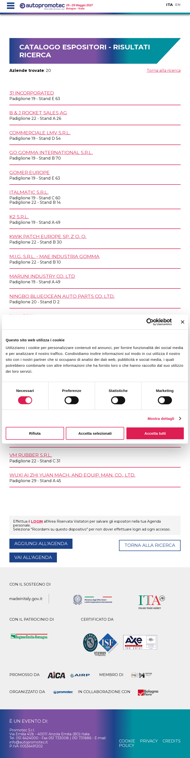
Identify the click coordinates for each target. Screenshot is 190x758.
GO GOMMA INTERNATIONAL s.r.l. (51, 152)
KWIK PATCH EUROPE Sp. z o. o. (47, 236)
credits (172, 741)
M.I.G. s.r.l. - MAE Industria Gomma (54, 256)
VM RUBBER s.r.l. (30, 455)
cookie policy (127, 743)
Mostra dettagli (160, 418)
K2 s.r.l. (19, 217)
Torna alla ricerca (164, 70)
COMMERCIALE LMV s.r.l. (40, 133)
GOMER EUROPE (29, 172)
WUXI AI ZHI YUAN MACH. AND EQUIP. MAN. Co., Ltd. (72, 475)
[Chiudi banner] (182, 322)
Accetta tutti (155, 433)
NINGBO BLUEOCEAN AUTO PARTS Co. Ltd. (62, 296)
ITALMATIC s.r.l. (28, 192)
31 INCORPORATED (31, 93)
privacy (149, 741)
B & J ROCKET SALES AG (38, 113)
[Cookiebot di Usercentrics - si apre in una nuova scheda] (150, 322)
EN (178, 4)
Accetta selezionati (95, 433)
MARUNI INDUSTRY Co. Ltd (42, 276)
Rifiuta (35, 433)
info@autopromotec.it (28, 742)
